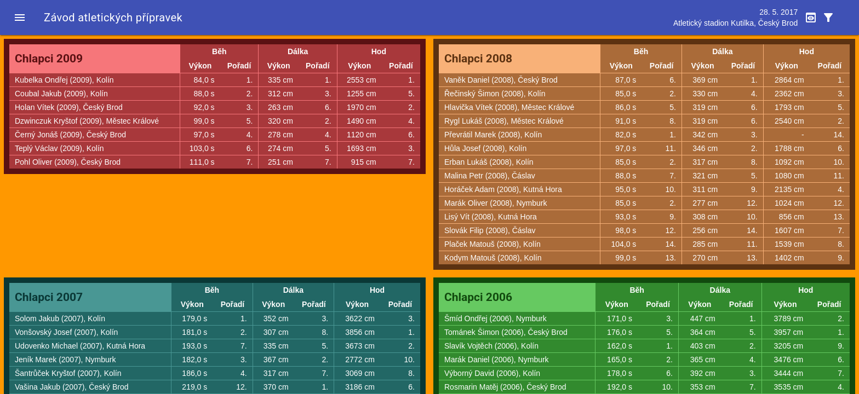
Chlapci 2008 (478, 58)
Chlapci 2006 (478, 297)
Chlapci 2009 (49, 58)
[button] (20, 17)
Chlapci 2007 (49, 297)
